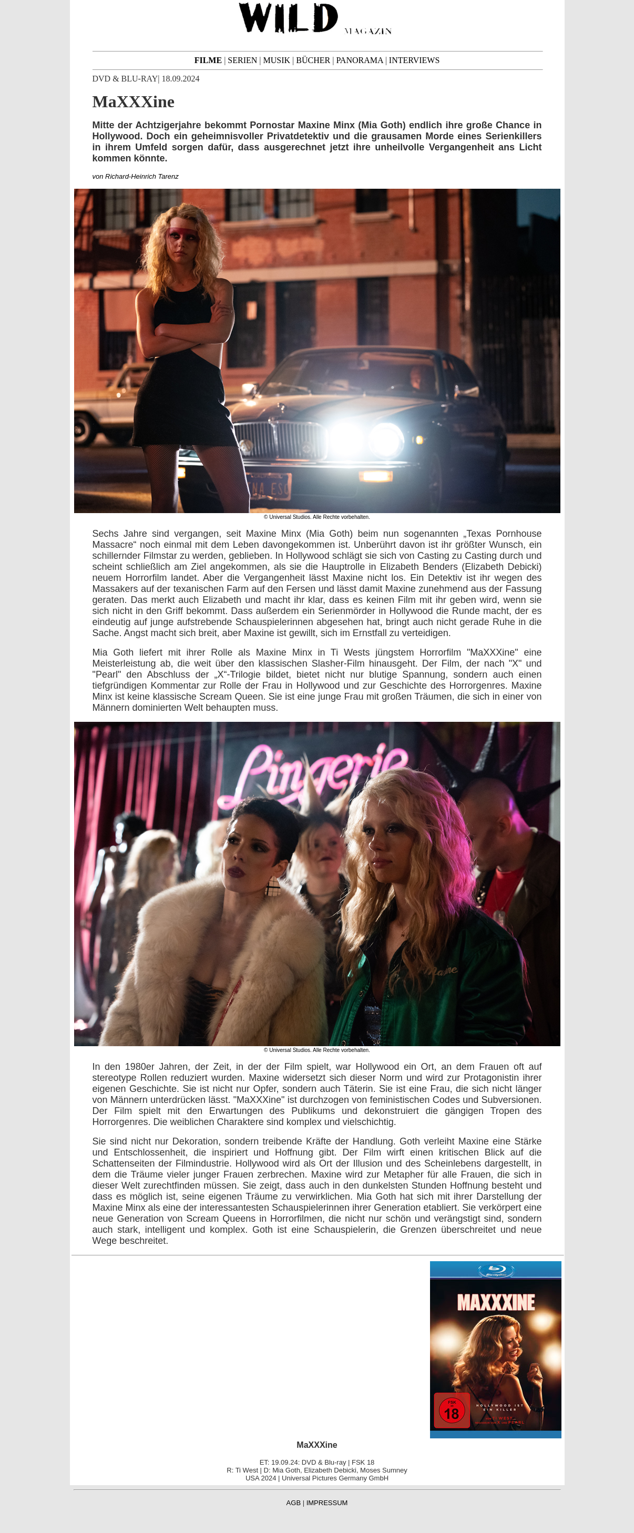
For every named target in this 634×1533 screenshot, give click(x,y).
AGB (294, 1503)
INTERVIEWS (414, 60)
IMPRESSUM (327, 1503)
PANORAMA (359, 60)
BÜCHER (313, 60)
